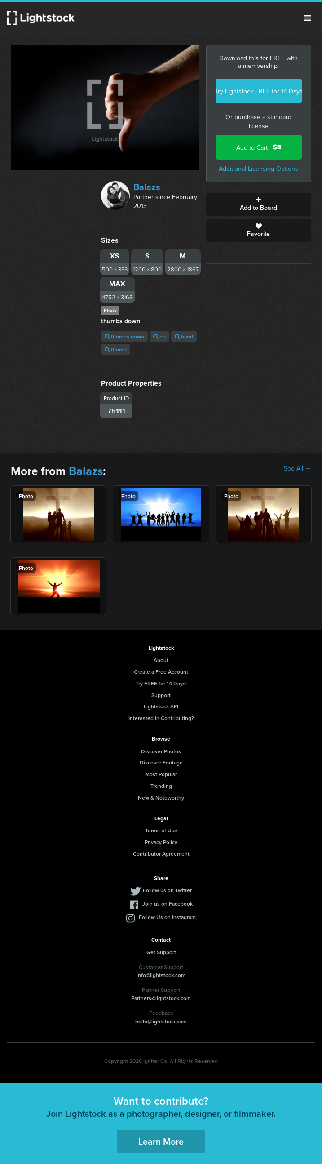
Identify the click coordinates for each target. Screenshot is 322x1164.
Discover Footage (161, 762)
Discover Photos (161, 751)
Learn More (161, 1141)
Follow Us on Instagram (167, 917)
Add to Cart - (258, 147)
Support (161, 695)
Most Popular (161, 774)
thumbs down (124, 336)
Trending (161, 786)
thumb (116, 349)
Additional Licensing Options (258, 168)
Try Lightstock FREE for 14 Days (259, 91)
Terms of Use (161, 830)
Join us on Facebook (167, 903)
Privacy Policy (161, 842)
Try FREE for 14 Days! (161, 683)
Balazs (146, 186)
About (161, 660)
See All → (297, 468)
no (159, 336)
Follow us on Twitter (167, 890)
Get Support (161, 952)
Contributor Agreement (161, 853)
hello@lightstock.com (161, 1021)
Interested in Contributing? (161, 718)
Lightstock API (161, 706)
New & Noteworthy (161, 797)
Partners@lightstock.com (161, 998)
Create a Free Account (161, 671)
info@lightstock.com (161, 975)
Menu (307, 18)
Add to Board (258, 204)
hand (184, 336)
